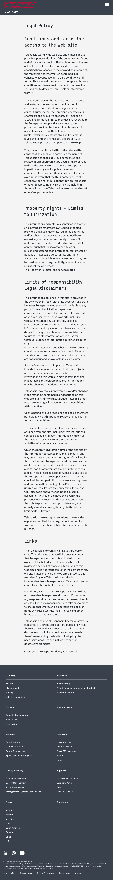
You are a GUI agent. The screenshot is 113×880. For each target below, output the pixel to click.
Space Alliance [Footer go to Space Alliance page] (64, 707)
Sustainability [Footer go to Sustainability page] (63, 683)
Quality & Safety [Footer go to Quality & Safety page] (14, 770)
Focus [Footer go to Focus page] (59, 760)
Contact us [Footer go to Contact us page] (62, 802)
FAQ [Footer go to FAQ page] (58, 787)
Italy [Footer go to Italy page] (8, 823)
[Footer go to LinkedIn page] (5, 853)
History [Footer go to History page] (9, 692)
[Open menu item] (106, 4)
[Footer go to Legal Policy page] (65, 873)
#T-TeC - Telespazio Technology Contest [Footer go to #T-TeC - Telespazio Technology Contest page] (75, 688)
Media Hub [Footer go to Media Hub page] (61, 734)
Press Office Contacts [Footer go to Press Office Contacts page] (67, 751)
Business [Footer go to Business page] (10, 734)
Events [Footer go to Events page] (59, 755)
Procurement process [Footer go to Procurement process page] (67, 778)
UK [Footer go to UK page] (7, 841)
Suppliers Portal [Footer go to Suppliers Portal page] (64, 783)
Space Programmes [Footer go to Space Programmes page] (15, 751)
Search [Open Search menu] (100, 4)
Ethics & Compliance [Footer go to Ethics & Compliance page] (16, 697)
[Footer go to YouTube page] (22, 853)
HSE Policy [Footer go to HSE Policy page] (11, 719)
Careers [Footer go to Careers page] (10, 707)
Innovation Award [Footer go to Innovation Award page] (65, 692)
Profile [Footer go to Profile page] (9, 683)
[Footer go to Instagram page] (14, 853)
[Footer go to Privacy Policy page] (9, 873)
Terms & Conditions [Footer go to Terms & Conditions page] (66, 791)
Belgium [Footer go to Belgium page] (10, 810)
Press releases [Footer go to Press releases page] (63, 742)
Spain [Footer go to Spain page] (8, 837)
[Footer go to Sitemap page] (79, 873)
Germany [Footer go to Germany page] (10, 819)
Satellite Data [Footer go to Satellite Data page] (13, 742)
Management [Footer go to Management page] (12, 688)
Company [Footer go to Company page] (10, 675)
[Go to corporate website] (15, 4)
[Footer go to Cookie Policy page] (26, 873)
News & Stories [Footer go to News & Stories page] (64, 746)
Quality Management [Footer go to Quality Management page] (16, 778)
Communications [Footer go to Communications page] (14, 746)
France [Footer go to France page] (9, 814)
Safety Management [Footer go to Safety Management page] (16, 783)
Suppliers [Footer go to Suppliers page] (61, 770)
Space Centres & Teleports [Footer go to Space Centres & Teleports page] (19, 755)
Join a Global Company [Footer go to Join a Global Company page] (17, 715)
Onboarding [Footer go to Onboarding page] (12, 724)
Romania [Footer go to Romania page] (10, 832)
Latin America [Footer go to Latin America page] (13, 828)
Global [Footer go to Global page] (9, 802)
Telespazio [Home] (11, 12)
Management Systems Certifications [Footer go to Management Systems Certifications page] (24, 791)
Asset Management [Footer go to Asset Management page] (15, 787)
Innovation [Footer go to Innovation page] (61, 675)
